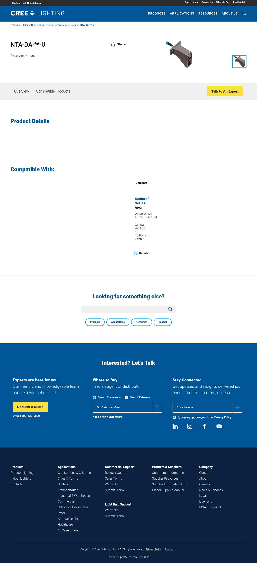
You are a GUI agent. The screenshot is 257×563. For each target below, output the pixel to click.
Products (15, 25)
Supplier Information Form (170, 484)
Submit (237, 407)
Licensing (205, 501)
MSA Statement (210, 507)
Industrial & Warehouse (74, 495)
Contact (163, 322)
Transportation (68, 490)
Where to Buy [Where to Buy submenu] (223, 2)
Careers (204, 484)
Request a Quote (30, 407)
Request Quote (115, 472)
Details (141, 253)
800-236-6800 (31, 416)
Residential (239, 2)
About (203, 478)
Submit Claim (114, 490)
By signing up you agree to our (204, 417)
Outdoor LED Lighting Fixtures (37, 25)
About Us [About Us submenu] (230, 13)
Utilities (63, 484)
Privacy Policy (223, 417)
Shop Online (116, 416)
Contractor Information (168, 472)
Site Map (170, 549)
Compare (136, 183)
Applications (118, 322)
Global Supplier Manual (168, 490)
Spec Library (191, 2)
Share (118, 44)
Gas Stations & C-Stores (74, 472)
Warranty (111, 484)
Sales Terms (113, 478)
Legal (203, 495)
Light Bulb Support (118, 504)
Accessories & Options (66, 25)
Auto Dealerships (69, 519)
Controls (16, 484)
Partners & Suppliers (167, 467)
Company (206, 467)
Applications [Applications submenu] (182, 13)
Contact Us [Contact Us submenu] (207, 2)
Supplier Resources (165, 478)
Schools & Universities (73, 507)
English (16, 3)
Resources (141, 322)
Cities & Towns (68, 478)
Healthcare (65, 524)
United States (32, 3)
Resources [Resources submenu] (208, 13)
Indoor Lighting (21, 478)
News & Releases (211, 490)
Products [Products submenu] (157, 13)
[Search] (244, 14)
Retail (61, 513)
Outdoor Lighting (22, 472)
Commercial (66, 501)
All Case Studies (69, 530)
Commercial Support (119, 467)
